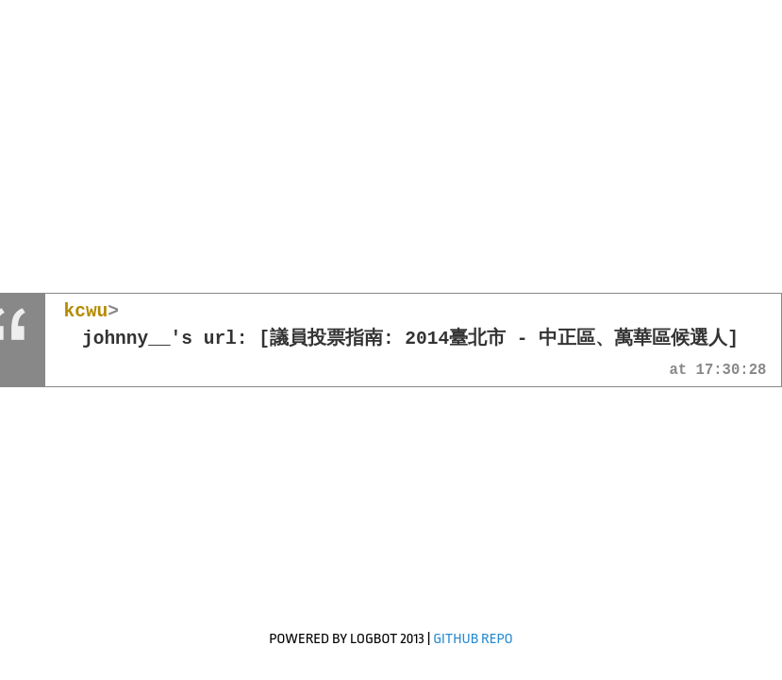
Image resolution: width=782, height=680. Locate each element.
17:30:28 (731, 371)
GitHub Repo (473, 639)
